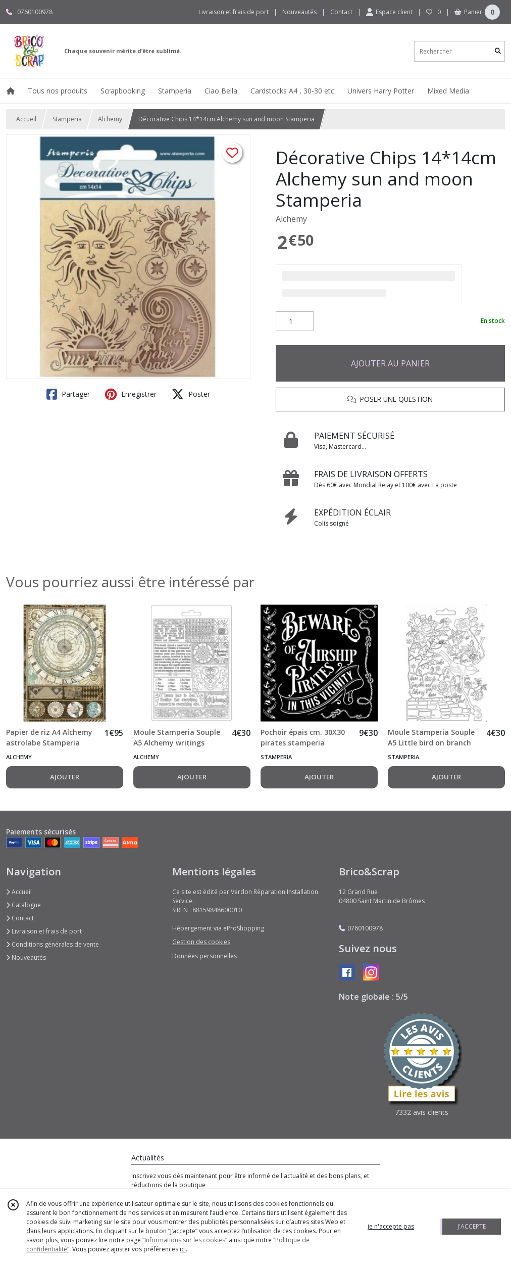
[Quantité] (295, 321)
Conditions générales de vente (52, 944)
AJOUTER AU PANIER (390, 363)
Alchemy (110, 119)
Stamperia (67, 119)
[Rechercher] (497, 51)
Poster (191, 394)
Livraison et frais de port (44, 931)
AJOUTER (64, 776)
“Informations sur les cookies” (184, 1240)
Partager (68, 394)
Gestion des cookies (201, 942)
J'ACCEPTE (471, 1226)
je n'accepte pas (391, 1226)
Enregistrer (131, 394)
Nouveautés (26, 957)
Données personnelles (204, 956)
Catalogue (23, 905)
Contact (341, 12)
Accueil (26, 119)
